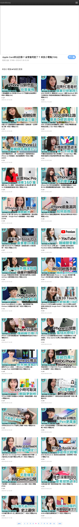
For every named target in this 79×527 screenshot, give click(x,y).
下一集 (72, 57)
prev (19, 523)
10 (50, 523)
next (59, 523)
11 (54, 523)
